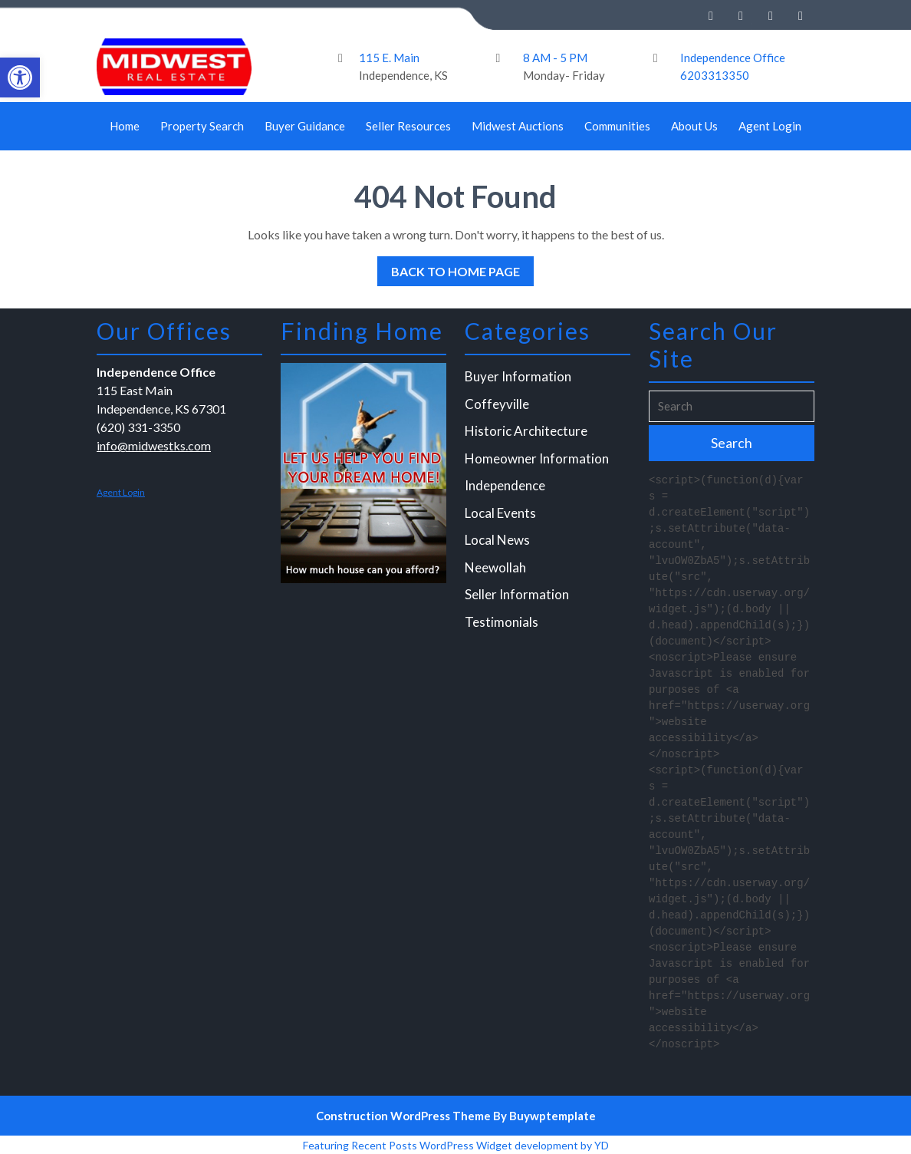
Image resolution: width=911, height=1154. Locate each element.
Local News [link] (498, 542)
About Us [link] (694, 126)
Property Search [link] (202, 126)
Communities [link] (617, 126)
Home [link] (125, 126)
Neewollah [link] (496, 569)
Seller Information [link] (517, 596)
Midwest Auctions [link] (518, 126)
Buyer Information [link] (518, 381)
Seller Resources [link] (408, 126)
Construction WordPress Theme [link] (403, 1116)
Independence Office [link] (732, 57)
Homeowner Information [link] (537, 461)
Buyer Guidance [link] (305, 126)
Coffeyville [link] (498, 408)
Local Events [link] (501, 515)
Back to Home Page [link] (448, 267)
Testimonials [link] (502, 623)
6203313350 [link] (714, 75)
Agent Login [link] (769, 126)
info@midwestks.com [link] (154, 449)
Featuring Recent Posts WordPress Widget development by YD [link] (456, 1145)
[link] (20, 77)
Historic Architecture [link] (526, 435)
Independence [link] (506, 488)
